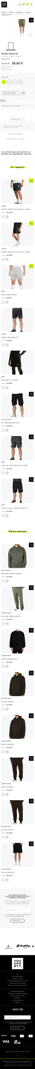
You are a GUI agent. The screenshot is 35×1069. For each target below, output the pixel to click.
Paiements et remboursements (17, 993)
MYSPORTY (17, 998)
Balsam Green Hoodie (11, 573)
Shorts (12, 56)
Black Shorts (8, 872)
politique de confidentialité (15, 916)
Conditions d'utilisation (18, 983)
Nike (3, 291)
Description (15, 119)
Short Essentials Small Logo (15, 209)
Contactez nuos (17, 978)
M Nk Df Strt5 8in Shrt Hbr (14, 465)
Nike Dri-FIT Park (9, 380)
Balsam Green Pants (11, 616)
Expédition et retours (17, 996)
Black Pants (7, 787)
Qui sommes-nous (17, 976)
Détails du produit (15, 133)
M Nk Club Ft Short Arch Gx (14, 508)
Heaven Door (5, 59)
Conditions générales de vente (17, 981)
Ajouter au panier (9, 93)
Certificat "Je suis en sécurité (17, 985)
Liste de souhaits (17, 1000)
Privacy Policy (13, 1065)
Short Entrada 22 (10, 337)
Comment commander (17, 991)
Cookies (6, 1065)
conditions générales (22, 914)
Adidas (3, 206)
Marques (17, 1002)
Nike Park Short (9, 295)
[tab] (17, 119)
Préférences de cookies (24, 1065)
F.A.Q (17, 974)
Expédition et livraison (16, 139)
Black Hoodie (7, 701)
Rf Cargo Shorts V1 (10, 423)
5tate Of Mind (6, 419)
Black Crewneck (9, 659)
